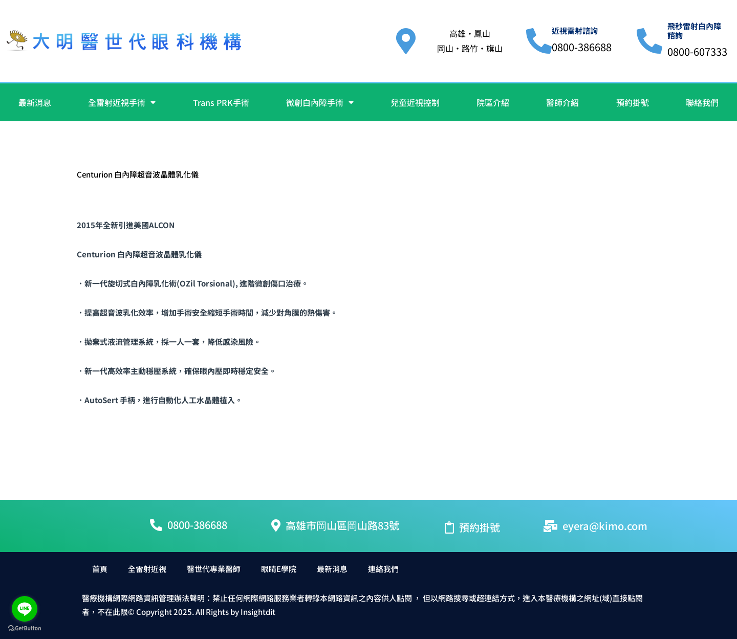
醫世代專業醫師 (214, 568)
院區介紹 (492, 102)
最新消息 (34, 102)
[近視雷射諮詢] (539, 41)
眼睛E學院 (278, 568)
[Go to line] (24, 609)
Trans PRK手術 (221, 102)
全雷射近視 (147, 568)
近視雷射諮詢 (575, 30)
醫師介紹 (562, 102)
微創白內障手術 (320, 102)
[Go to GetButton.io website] (24, 628)
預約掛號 (632, 102)
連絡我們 (383, 568)
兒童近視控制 (415, 102)
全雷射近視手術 (122, 102)
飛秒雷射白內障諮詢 (694, 30)
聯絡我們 (702, 102)
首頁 (99, 568)
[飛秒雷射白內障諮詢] (649, 41)
